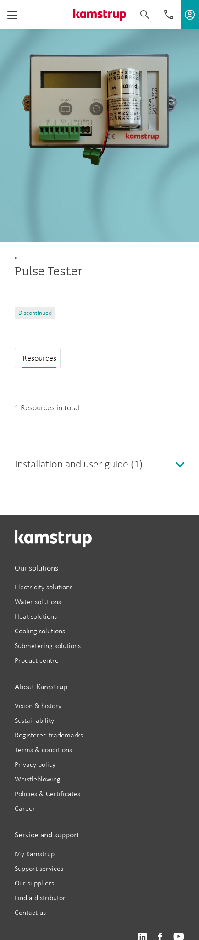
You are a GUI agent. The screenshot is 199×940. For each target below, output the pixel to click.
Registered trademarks (49, 735)
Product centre (37, 660)
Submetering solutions (48, 645)
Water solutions (38, 601)
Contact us (30, 912)
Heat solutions (36, 616)
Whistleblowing (38, 779)
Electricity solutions (43, 587)
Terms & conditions (43, 749)
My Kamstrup (35, 853)
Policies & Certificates (47, 793)
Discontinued (35, 313)
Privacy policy (35, 764)
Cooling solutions (40, 631)
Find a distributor (40, 897)
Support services (39, 868)
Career (25, 808)
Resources (39, 358)
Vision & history (38, 705)
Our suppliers (34, 883)
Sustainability (34, 720)
